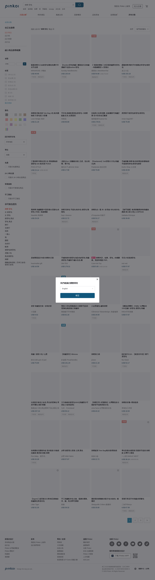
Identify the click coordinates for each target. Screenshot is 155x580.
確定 (77, 295)
